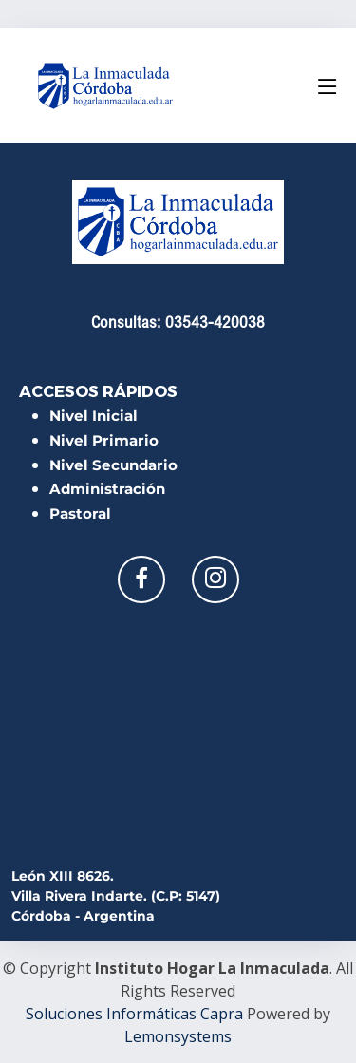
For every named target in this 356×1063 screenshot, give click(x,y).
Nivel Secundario (113, 465)
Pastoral (80, 513)
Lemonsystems (178, 1036)
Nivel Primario (104, 440)
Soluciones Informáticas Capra (134, 1013)
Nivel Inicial (93, 416)
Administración (107, 489)
